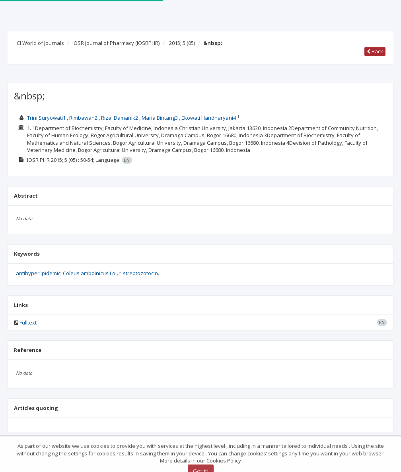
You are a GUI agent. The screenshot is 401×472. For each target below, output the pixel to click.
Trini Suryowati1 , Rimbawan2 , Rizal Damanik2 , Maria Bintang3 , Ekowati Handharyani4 (132, 117)
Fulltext (28, 322)
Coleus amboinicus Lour (92, 273)
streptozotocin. (141, 273)
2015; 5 (182, 43)
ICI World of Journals (40, 43)
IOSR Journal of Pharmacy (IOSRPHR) (116, 43)
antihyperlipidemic (38, 273)
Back (375, 51)
